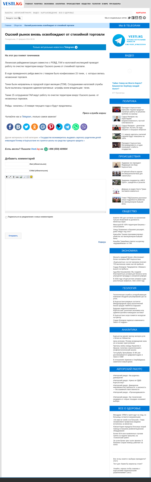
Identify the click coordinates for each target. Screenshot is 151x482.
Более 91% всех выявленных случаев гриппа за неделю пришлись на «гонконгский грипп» (128, 436)
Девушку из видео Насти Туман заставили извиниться (134, 190)
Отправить (13, 236)
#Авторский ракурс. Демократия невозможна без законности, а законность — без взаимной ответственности (129, 387)
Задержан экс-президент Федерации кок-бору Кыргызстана (131, 165)
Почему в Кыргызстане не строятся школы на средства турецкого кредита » (50, 140)
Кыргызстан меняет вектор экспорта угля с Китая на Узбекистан (129, 337)
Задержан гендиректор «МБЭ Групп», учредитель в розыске (133, 181)
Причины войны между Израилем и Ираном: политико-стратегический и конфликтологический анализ (127, 348)
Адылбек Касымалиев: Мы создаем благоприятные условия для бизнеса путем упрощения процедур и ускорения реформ (130, 274)
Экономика (49, 4)
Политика (38, 4)
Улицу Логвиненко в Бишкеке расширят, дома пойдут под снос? (128, 231)
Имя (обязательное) (37, 164)
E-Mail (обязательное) (38, 171)
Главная (29, 4)
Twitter (129, 17)
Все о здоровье (66, 13)
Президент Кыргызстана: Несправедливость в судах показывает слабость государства (132, 146)
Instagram (141, 17)
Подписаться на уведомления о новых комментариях (30, 217)
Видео (36, 13)
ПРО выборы (115, 4)
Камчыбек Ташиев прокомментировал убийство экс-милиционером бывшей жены (128, 236)
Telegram (145, 17)
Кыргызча (141, 13)
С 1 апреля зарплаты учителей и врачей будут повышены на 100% (134, 136)
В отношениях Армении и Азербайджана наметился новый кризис (129, 361)
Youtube (137, 17)
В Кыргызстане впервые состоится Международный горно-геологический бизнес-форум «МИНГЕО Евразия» (128, 304)
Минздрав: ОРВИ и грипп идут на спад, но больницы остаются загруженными (129, 416)
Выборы (9, 13)
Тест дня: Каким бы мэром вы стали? (127, 464)
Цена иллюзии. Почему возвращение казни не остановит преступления (130, 342)
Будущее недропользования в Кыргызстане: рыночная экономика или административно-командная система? (128, 311)
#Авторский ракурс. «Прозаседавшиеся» (129, 392)
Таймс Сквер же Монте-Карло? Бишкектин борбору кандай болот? (127, 86)
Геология (96, 4)
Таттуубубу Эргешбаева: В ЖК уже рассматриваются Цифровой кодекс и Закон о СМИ (128, 355)
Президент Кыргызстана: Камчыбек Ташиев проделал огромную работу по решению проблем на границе (133, 111)
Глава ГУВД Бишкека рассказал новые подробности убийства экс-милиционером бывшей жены (134, 201)
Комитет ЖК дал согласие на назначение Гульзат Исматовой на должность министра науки (129, 220)
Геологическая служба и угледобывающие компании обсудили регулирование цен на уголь (129, 297)
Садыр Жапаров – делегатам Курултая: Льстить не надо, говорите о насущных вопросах (134, 128)
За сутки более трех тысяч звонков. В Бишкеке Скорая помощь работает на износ (128, 443)
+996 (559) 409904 (57, 149)
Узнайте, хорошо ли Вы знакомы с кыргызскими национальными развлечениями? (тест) (126, 471)
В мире (105, 4)
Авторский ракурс (22, 13)
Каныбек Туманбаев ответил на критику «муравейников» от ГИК (128, 242)
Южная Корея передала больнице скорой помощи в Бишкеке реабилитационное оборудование (129, 429)
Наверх (102, 242)
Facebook (133, 17)
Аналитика (60, 4)
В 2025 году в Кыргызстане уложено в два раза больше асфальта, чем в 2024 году (129, 280)
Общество (86, 4)
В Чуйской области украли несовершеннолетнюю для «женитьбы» (132, 174)
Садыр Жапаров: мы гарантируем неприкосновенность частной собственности (133, 120)
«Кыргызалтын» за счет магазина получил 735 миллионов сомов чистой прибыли (129, 263)
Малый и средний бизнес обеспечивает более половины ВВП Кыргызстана (128, 258)
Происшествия (73, 4)
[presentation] (26, 225)
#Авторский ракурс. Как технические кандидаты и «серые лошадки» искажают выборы (129, 399)
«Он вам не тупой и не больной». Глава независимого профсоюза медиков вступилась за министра (128, 422)
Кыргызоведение (49, 13)
